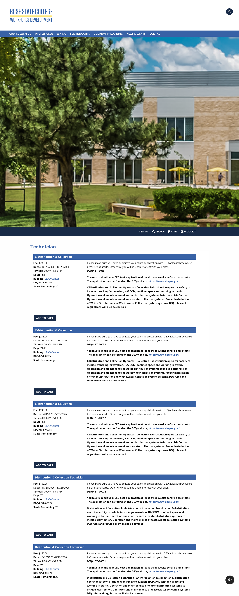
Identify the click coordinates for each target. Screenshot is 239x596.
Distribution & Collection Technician (59, 477)
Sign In (143, 231)
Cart (173, 231)
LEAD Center (52, 278)
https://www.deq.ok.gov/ (164, 281)
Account (188, 231)
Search (158, 231)
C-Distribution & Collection (53, 257)
